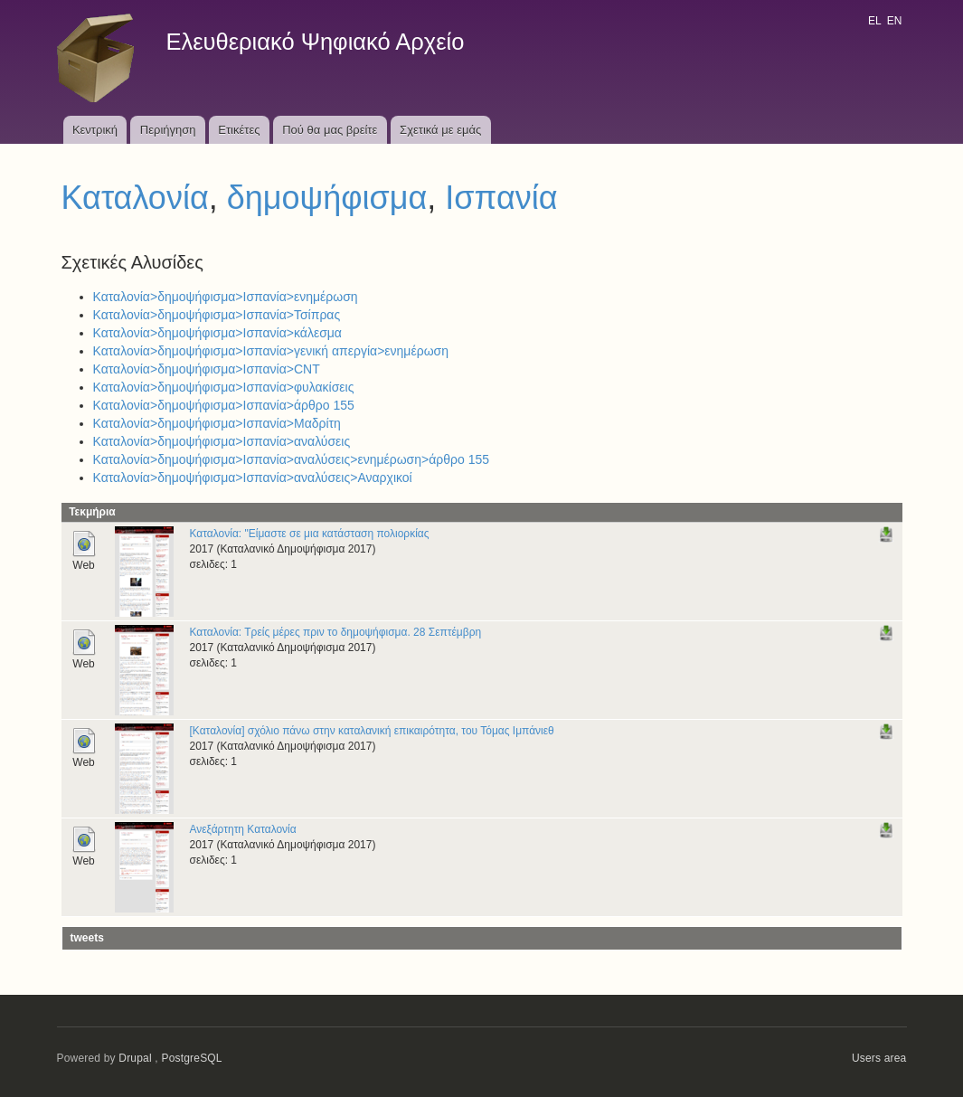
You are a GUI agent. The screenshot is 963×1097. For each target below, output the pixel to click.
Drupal (135, 1058)
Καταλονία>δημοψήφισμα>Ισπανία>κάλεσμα (217, 333)
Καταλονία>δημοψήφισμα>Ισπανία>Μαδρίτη (217, 423)
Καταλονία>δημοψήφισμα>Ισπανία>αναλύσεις (222, 441)
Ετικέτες (239, 130)
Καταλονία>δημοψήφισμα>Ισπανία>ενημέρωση (225, 296)
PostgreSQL (191, 1058)
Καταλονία (135, 197)
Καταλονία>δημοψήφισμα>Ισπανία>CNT (206, 369)
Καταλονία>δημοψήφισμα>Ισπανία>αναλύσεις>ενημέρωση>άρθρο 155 (291, 459)
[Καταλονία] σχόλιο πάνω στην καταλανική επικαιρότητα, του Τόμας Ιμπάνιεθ (372, 730)
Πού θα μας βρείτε (329, 130)
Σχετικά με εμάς (440, 130)
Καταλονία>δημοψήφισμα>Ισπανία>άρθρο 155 (223, 405)
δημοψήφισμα (327, 197)
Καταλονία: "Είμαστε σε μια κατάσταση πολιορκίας (310, 533)
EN (894, 20)
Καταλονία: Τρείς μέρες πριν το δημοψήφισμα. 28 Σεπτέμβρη (336, 632)
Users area (879, 1058)
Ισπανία (501, 197)
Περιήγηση (168, 130)
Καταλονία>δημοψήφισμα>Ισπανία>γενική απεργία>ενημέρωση (271, 351)
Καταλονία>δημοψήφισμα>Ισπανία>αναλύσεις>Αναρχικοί (252, 477)
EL (874, 20)
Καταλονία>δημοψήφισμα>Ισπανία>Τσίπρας (217, 314)
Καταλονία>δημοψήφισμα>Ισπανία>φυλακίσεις (223, 387)
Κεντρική (95, 130)
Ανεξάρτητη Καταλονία (243, 829)
